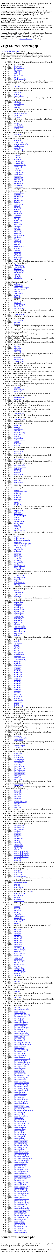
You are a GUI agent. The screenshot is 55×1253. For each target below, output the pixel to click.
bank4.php (17, 237)
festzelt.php (17, 217)
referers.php (18, 665)
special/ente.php (19, 1118)
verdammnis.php (19, 916)
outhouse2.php (18, 622)
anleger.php (17, 106)
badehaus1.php (19, 187)
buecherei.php (18, 163)
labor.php (17, 436)
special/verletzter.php (21, 1145)
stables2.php (18, 792)
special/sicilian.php (20, 1053)
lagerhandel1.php (19, 465)
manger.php (17, 357)
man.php (16, 590)
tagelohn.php (18, 847)
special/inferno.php (20, 1031)
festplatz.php (18, 213)
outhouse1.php (18, 620)
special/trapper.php (20, 1127)
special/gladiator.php (20, 1173)
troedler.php (18, 899)
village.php (17, 921)
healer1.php (17, 391)
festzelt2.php (18, 224)
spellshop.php (18, 785)
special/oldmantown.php (22, 1186)
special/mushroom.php (21, 1153)
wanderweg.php (19, 948)
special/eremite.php (20, 1121)
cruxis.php (17, 195)
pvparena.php (18, 652)
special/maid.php (19, 1097)
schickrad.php (18, 753)
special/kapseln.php (20, 1212)
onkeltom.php (18, 607)
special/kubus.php (19, 1224)
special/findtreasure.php (21, 1151)
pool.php (16, 635)
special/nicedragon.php (21, 1160)
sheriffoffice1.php (19, 770)
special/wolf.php (19, 1221)
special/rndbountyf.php (21, 1009)
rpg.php (16, 704)
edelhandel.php (19, 104)
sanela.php (17, 736)
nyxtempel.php (19, 602)
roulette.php (18, 702)
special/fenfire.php (20, 1136)
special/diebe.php (19, 1092)
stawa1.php (17, 807)
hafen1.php (17, 348)
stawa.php (17, 805)
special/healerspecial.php (22, 1210)
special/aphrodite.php (21, 1022)
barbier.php (17, 241)
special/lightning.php (21, 1061)
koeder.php (17, 579)
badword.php (18, 211)
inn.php (16, 490)
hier (31, 891)
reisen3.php (17, 680)
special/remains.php (20, 1232)
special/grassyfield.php (21, 1199)
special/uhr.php (19, 1131)
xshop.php (17, 975)
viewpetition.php (19, 920)
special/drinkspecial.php (22, 1107)
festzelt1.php (18, 220)
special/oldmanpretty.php (22, 1175)
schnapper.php (18, 757)
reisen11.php (18, 674)
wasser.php (17, 951)
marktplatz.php (19, 389)
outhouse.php (18, 618)
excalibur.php (18, 174)
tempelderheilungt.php (21, 857)
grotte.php (17, 322)
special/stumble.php (20, 1094)
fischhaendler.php (19, 235)
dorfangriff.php (19, 68)
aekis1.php (17, 102)
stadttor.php (17, 798)
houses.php (17, 470)
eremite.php (18, 134)
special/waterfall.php (20, 1164)
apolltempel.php (19, 127)
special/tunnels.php (20, 1112)
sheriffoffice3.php (19, 774)
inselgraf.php (18, 504)
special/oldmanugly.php (21, 1193)
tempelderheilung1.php (21, 853)
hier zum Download (25, 39)
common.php (19, 286)
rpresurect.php (18, 705)
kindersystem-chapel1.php (22, 544)
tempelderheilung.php (21, 851)
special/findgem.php (20, 1143)
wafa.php (17, 923)
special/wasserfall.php (21, 1182)
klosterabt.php (18, 562)
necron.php (17, 527)
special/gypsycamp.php (21, 1202)
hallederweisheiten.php (21, 287)
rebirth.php (17, 663)
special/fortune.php (20, 1166)
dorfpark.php (18, 70)
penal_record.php (19, 631)
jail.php (16, 517)
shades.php (17, 764)
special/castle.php (19, 1070)
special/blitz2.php (19, 1048)
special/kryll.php (19, 1223)
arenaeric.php (18, 142)
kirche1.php (18, 551)
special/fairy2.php (19, 1129)
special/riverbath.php (21, 1024)
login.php (17, 519)
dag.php (16, 198)
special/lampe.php (20, 1230)
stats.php (16, 803)
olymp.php (17, 606)
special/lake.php (19, 1228)
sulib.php (17, 840)
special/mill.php (19, 1105)
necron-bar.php (19, 523)
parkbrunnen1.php (20, 628)
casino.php (17, 274)
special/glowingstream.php (22, 1177)
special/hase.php (19, 1206)
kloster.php (17, 555)
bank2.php (17, 230)
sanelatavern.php (19, 746)
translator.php (18, 887)
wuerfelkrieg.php (19, 970)
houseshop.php (19, 474)
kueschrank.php (19, 413)
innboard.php (18, 501)
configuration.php (19, 289)
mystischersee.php (20, 515)
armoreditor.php (19, 161)
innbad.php (17, 493)
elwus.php (17, 117)
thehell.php (17, 860)
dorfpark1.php (18, 75)
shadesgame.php (19, 766)
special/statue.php (19, 1072)
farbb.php (17, 206)
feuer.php (17, 228)
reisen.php (17, 669)
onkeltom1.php (19, 609)
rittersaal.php (18, 694)
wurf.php (17, 973)
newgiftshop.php (19, 577)
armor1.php (17, 157)
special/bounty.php (20, 1051)
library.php (17, 472)
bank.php (17, 222)
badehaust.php (18, 204)
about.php (17, 86)
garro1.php (17, 291)
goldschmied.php (19, 314)
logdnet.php (18, 512)
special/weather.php (20, 1204)
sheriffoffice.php (19, 768)
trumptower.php (19, 901)
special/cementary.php (21, 1077)
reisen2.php (17, 678)
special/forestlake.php (21, 1162)
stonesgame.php (19, 829)
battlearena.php (19, 246)
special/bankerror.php (21, 1033)
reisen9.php (17, 691)
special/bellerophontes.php (22, 1044)
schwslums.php (19, 759)
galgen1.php (18, 278)
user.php (16, 912)
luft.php (16, 564)
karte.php (17, 525)
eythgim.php (18, 181)
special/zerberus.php (20, 1189)
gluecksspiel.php (19, 304)
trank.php (17, 886)
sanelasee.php (18, 740)
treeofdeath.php (19, 895)
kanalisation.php (19, 521)
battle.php (17, 244)
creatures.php (18, 185)
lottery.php (17, 560)
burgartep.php (18, 257)
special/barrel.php (19, 1040)
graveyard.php (18, 320)
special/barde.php (19, 1037)
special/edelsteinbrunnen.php (23, 1110)
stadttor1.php (18, 800)
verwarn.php (18, 918)
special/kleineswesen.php (22, 1215)
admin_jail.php (19, 96)
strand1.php (17, 833)
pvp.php (16, 645)
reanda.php (17, 661)
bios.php (16, 123)
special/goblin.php (20, 1184)
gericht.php (17, 303)
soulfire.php (18, 779)
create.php (17, 170)
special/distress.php (20, 1096)
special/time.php (19, 1119)
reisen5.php (17, 683)
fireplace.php (18, 231)
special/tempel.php (20, 1079)
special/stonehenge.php (21, 1090)
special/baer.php (19, 1029)
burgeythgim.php (19, 267)
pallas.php (17, 624)
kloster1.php (18, 558)
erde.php (16, 128)
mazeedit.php (18, 429)
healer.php (17, 388)
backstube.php (18, 179)
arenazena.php (18, 150)
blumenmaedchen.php (21, 144)
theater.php (17, 859)
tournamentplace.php (21, 882)
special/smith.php (19, 1038)
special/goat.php (19, 1180)
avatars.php (17, 176)
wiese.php (17, 966)
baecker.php (18, 215)
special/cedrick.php (20, 1073)
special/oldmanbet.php (21, 1171)
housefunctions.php (20, 467)
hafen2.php (17, 350)
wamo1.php (17, 931)
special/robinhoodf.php (21, 1027)
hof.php (16, 442)
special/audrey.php (20, 1026)
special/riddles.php (20, 1016)
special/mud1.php (19, 1149)
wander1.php (18, 936)
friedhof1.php (18, 272)
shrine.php (17, 775)
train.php (17, 884)
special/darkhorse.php (21, 1084)
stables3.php (18, 794)
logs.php (16, 536)
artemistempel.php (20, 165)
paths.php (17, 629)
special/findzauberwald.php (23, 1158)
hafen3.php (17, 352)
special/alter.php (19, 1018)
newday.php (18, 556)
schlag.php (17, 755)
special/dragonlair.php (21, 1103)
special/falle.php (19, 1132)
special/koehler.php (20, 1219)
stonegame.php (19, 825)
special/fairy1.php (19, 1125)
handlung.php (18, 359)
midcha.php (17, 443)
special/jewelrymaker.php (22, 1042)
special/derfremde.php (21, 1088)
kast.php (16, 528)
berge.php (17, 72)
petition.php (18, 633)
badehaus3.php (19, 196)
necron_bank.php (19, 530)
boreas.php (17, 148)
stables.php (17, 791)
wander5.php (18, 944)
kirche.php (17, 547)
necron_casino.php (20, 545)
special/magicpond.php (21, 1083)
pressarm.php (18, 643)
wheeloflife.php (19, 964)
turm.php (17, 907)
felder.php (17, 209)
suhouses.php (18, 838)
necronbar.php (18, 549)
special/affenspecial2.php (22, 1014)
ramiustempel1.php (20, 659)
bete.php (16, 77)
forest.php (17, 248)
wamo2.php (17, 933)
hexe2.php (17, 434)
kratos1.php (17, 594)
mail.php (16, 581)
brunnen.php (18, 159)
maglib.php (17, 567)
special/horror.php (20, 1013)
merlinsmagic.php (19, 440)
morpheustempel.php (21, 492)
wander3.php (18, 940)
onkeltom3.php (19, 613)
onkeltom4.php (19, 615)
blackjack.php (18, 125)
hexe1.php (17, 431)
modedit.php (18, 469)
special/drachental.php (21, 1099)
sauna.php (17, 747)
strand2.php (17, 835)
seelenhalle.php (19, 761)
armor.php (17, 155)
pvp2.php (17, 648)
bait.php (16, 219)
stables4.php (18, 796)
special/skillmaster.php (21, 1064)
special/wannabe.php (20, 1178)
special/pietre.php (19, 1197)
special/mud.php (19, 1138)
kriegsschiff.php (19, 361)
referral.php (17, 667)
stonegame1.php (19, 827)
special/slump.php (20, 1068)
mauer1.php (18, 425)
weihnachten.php (19, 960)
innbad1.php (18, 497)
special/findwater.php (21, 1154)
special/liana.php (19, 1057)
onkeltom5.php (19, 617)
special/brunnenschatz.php (22, 1059)
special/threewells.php (21, 1116)
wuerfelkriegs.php (20, 971)
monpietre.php (18, 482)
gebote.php (17, 297)
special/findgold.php (20, 1147)
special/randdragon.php (21, 1208)
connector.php (18, 178)
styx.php (16, 836)
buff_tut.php (18, 255)
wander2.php (18, 938)
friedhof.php (18, 259)
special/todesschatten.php (22, 1123)
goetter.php (17, 306)
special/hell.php (19, 1020)
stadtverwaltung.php (20, 802)
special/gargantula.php (21, 1169)
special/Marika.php (20, 1011)
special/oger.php (19, 1167)
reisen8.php (17, 689)
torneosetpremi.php (20, 876)
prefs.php (17, 641)
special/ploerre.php (20, 1201)
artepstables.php (19, 172)
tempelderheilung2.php (21, 855)
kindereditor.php (19, 538)
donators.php (18, 66)
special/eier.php (19, 1114)
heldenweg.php (19, 397)
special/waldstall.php (21, 1142)
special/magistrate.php (21, 1086)
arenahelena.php (19, 146)
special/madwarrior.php (21, 1075)
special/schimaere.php (21, 1049)
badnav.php (17, 207)
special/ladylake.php (20, 1226)
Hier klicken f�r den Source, (10, 51)
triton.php (17, 897)
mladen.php (17, 453)
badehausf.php (18, 200)
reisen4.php (17, 681)
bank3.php (17, 233)
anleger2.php (18, 115)
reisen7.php (17, 687)
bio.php (16, 94)
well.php (16, 962)
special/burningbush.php (22, 1062)
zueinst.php (17, 997)
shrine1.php (17, 777)
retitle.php (17, 693)
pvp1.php (17, 646)
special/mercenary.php (21, 1101)
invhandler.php (19, 510)
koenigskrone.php (19, 583)
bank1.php (17, 226)
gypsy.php (17, 324)
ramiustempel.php (19, 658)
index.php (17, 484)
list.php (16, 503)
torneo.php (17, 870)
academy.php (18, 92)
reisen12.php (18, 676)
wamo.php (17, 929)
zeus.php (16, 991)
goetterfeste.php (19, 308)
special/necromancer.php (22, 1156)
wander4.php (18, 942)
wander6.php (18, 946)
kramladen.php (19, 592)
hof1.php (17, 445)
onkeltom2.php (19, 611)
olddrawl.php (18, 604)
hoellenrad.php (19, 438)
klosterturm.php (19, 575)
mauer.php (17, 399)
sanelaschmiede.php (20, 738)
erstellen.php (18, 167)
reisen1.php (17, 670)
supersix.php (18, 844)
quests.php (17, 656)
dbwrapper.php (19, 265)
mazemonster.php (19, 432)
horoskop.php (18, 451)
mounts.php (17, 499)
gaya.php (17, 295)
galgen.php (17, 276)
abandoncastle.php (20, 79)
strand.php (17, 831)
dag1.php (17, 202)
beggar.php (17, 254)
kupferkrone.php (19, 419)
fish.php (16, 239)
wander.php (17, 935)
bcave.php (17, 250)
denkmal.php (18, 269)
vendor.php (17, 914)
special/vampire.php (20, 1134)
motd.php (17, 495)
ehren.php (17, 107)
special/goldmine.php (21, 1191)
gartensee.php (18, 293)
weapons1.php (18, 957)
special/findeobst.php (21, 1140)
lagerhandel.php (19, 459)
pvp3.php (17, 650)
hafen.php (17, 346)
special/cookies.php (20, 1081)
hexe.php (17, 427)
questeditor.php (19, 654)
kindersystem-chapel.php (22, 540)
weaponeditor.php (19, 953)
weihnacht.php (18, 959)
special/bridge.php (20, 1055)
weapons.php (18, 955)
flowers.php (18, 242)
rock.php (16, 698)
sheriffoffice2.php (19, 772)
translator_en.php (19, 893)
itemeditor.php (18, 514)
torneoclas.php (18, 874)
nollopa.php (18, 596)
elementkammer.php (20, 113)
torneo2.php (18, 872)
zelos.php (17, 981)
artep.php (17, 168)
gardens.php (18, 284)
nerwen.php (17, 553)
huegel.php (17, 480)
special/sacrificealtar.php (22, 1035)
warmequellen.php (20, 949)
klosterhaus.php (19, 569)
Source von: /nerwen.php (18, 1237)
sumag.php (17, 842)
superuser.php (18, 846)
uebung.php (17, 910)
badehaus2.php (19, 193)
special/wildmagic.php (21, 1217)
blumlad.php (18, 140)
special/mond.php (19, 1108)
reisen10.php (18, 672)
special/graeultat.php (20, 1195)
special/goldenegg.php (21, 1188)
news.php (17, 584)
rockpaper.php (18, 700)
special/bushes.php (20, 1066)
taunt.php (17, 849)
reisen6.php (17, 685)
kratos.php (17, 542)
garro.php (17, 73)
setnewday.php (18, 763)
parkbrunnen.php (19, 626)
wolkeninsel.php (19, 968)
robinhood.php (18, 696)
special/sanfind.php (20, 1046)
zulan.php (17, 1007)
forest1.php (17, 252)
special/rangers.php (20, 1213)
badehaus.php (18, 183)
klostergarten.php (19, 566)
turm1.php (17, 908)
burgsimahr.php (19, 270)
